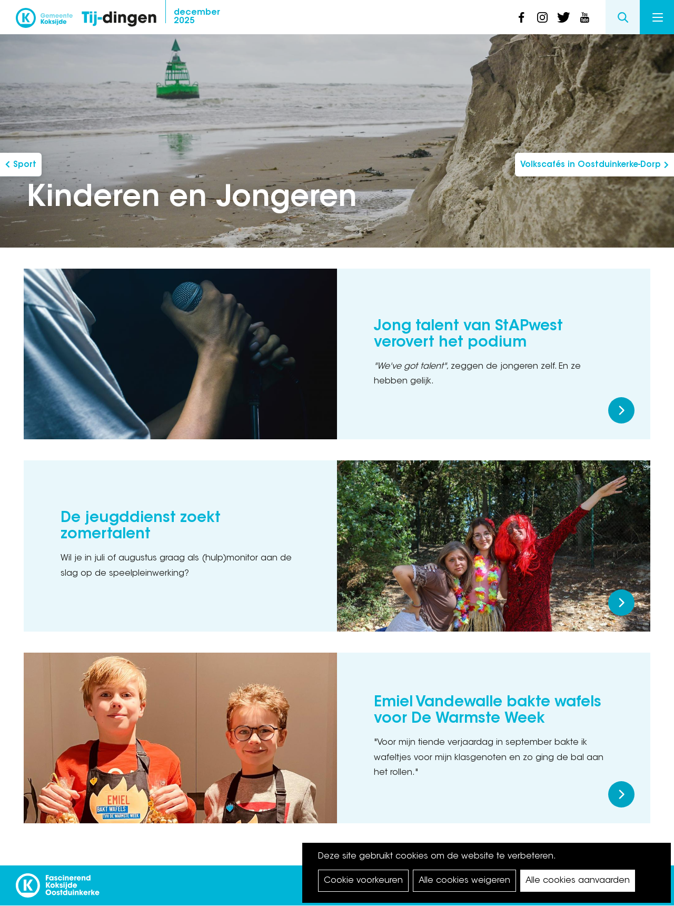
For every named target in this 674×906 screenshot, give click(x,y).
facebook (521, 17)
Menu (657, 17)
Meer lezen (621, 410)
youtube (584, 17)
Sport (24, 165)
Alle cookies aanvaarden (578, 881)
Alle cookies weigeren (464, 881)
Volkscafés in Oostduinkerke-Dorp (590, 165)
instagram (542, 17)
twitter (563, 17)
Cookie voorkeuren (363, 881)
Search (623, 17)
